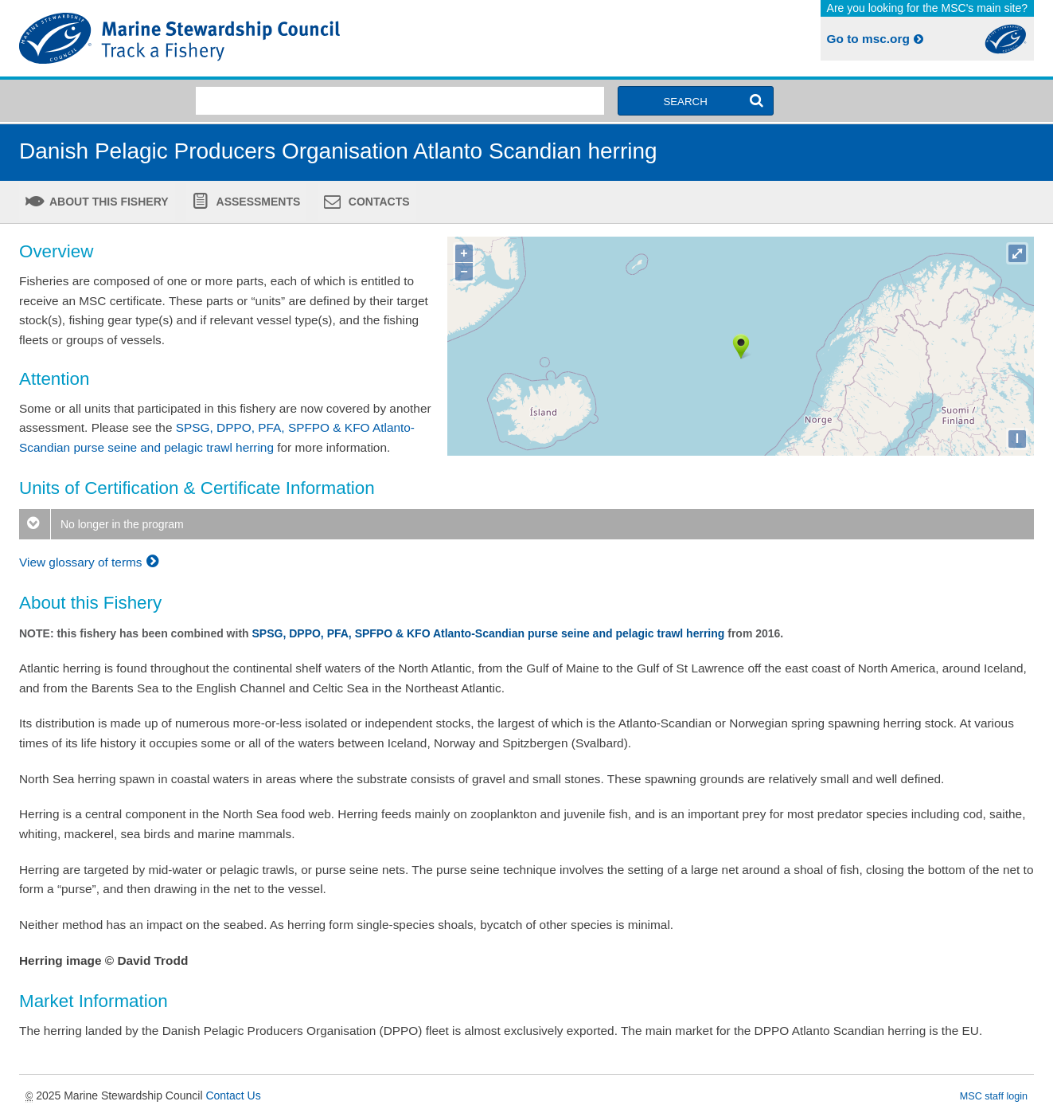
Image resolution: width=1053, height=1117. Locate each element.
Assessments (256, 201)
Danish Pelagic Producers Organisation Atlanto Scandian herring (338, 151)
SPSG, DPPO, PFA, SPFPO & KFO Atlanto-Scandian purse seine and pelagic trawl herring (488, 633)
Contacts (377, 201)
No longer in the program (101, 524)
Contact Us (232, 1095)
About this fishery (108, 201)
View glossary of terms (91, 562)
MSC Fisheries (270, 38)
